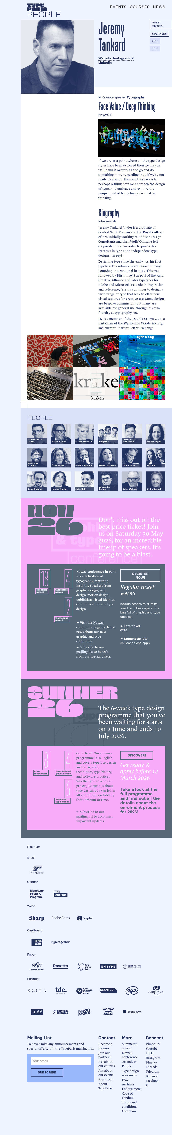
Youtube (152, 1048)
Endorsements (132, 1088)
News (159, 7)
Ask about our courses (106, 1063)
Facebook (152, 1080)
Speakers (159, 33)
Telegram (152, 1071)
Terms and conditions (129, 1104)
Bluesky (151, 1062)
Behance (152, 1076)
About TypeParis (105, 1086)
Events (118, 7)
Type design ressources (130, 1072)
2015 (155, 41)
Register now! (140, 575)
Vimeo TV (153, 1044)
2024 (155, 48)
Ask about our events (105, 1072)
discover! (137, 755)
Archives (128, 1084)
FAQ (125, 1079)
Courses (140, 7)
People (127, 1066)
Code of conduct (127, 1095)
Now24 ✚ (105, 115)
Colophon (129, 1111)
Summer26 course (129, 1046)
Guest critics (157, 24)
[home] (37, 7)
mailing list (84, 651)
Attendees (129, 1061)
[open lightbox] (50, 351)
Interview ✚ (107, 221)
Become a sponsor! (105, 1046)
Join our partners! (104, 1055)
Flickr (150, 1053)
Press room (106, 1079)
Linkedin (105, 62)
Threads (151, 1066)
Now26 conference (90, 624)
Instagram (121, 58)
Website (105, 58)
